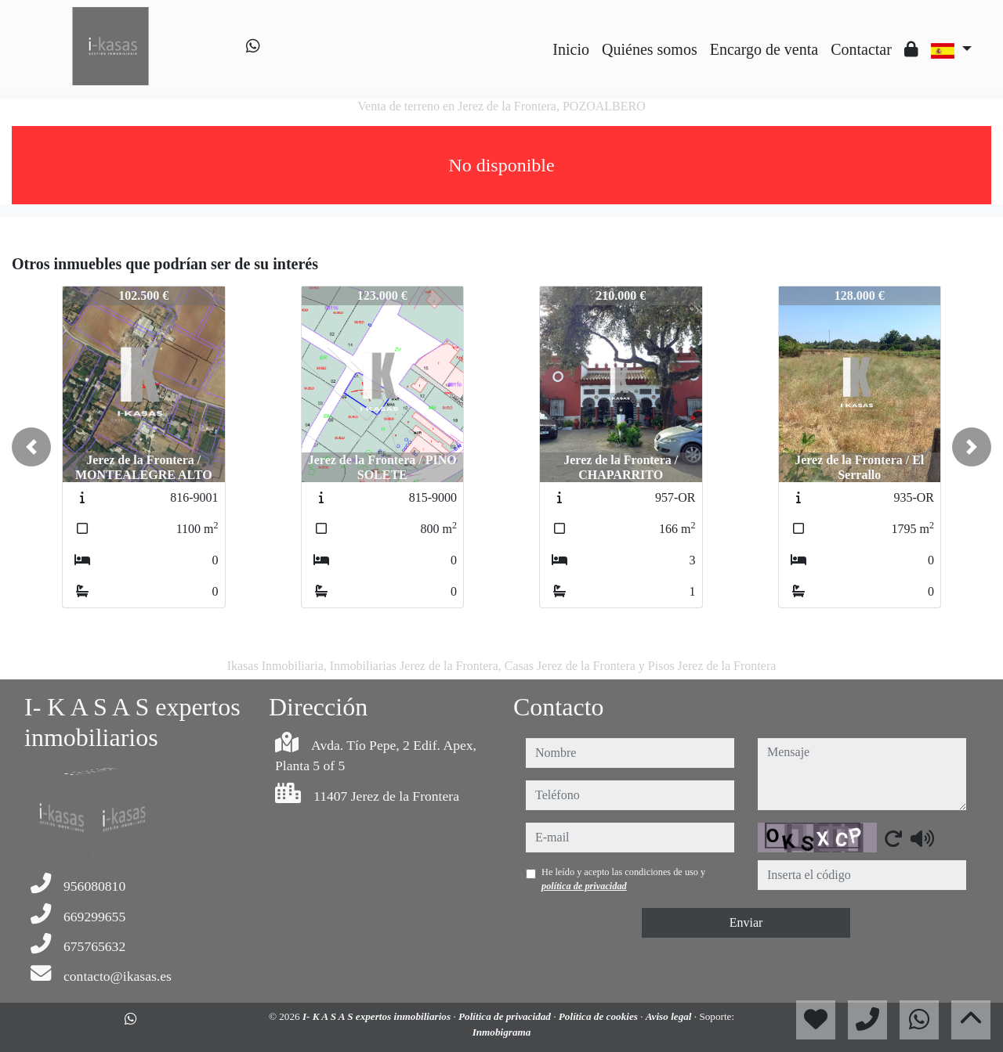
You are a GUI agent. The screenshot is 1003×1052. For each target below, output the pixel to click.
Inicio (570, 49)
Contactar (861, 49)
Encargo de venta (764, 49)
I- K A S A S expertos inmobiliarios (378, 1016)
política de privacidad (584, 886)
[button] (31, 447)
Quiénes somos (649, 49)
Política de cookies (599, 1016)
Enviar (746, 922)
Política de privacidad (505, 1016)
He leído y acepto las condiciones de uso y (623, 879)
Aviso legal (670, 1016)
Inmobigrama (502, 1032)
